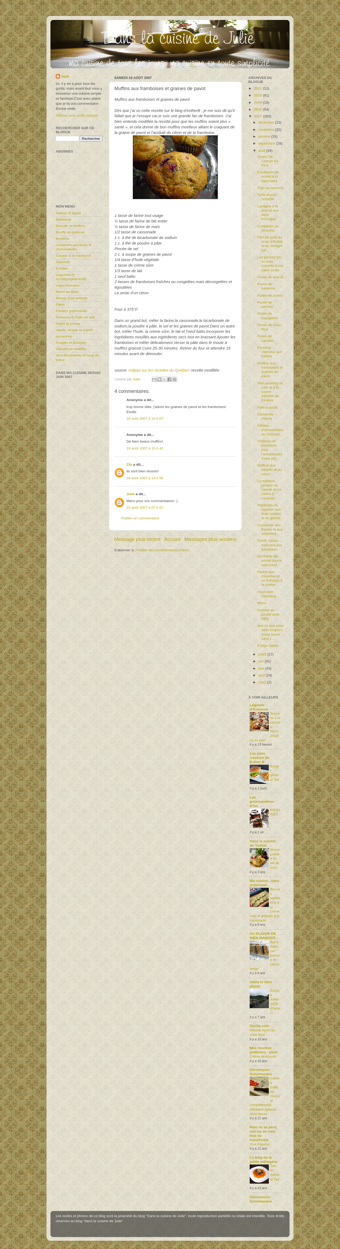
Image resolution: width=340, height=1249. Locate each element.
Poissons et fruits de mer (75, 317)
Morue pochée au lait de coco (275, 858)
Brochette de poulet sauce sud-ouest (269, 560)
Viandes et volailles (71, 349)
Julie (130, 494)
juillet (262, 654)
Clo (129, 464)
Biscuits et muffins (70, 226)
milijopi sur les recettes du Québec (159, 370)
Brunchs (62, 239)
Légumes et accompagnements (71, 277)
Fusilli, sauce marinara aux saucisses (269, 545)
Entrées (62, 268)
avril (262, 675)
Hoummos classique (266, 594)
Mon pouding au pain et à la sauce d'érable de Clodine (270, 391)
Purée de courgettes (267, 316)
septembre (267, 143)
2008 (258, 109)
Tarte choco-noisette (267, 197)
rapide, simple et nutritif (74, 330)
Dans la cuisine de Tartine (263, 843)
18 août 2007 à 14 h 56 (144, 478)
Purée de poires (270, 295)
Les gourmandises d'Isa (262, 801)
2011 (258, 88)
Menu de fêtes (67, 292)
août (262, 151)
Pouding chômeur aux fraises (269, 352)
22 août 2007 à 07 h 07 (144, 508)
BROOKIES (275, 812)
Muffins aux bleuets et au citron (269, 469)
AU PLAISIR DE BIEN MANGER (263, 936)
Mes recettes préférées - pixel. (264, 1050)
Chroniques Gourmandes (261, 1072)
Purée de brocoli (270, 277)
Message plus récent (137, 539)
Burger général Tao (274, 772)
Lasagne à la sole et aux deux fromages (268, 212)
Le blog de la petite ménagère (263, 1159)
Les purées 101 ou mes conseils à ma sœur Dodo (270, 263)
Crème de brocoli (263, 1056)
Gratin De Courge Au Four (267, 161)
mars (262, 682)
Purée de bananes (266, 286)
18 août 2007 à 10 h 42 (144, 448)
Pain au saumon (270, 188)
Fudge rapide (268, 645)
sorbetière (64, 336)
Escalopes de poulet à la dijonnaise (268, 176)
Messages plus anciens (210, 539)
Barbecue (63, 219)
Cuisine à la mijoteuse (73, 256)
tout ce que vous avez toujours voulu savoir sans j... (270, 632)
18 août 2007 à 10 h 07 (144, 418)
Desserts (63, 262)
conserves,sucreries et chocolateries (74, 247)
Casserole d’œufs (265, 416)
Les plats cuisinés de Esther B (259, 757)
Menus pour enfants (71, 298)
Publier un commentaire (140, 518)
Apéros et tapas (68, 213)
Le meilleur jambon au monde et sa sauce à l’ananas (269, 489)
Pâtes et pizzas (68, 324)
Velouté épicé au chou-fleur (262, 1032)
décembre (266, 122)
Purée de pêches (265, 304)
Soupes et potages (71, 342)
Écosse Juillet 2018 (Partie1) (275, 1002)
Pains (60, 304)
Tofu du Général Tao (275, 1172)
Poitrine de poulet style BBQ (268, 614)
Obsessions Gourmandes (261, 1199)
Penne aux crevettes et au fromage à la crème (270, 578)
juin (261, 661)
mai (261, 668)
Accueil (172, 539)
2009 (258, 102)
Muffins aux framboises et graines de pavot (270, 369)
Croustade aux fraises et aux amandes (270, 529)
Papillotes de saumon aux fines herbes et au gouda (269, 511)
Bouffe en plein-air (70, 232)
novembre (266, 130)
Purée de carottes (265, 338)
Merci (261, 603)
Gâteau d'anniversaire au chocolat (270, 429)
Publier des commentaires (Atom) (163, 550)
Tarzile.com (259, 1026)
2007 (258, 116)
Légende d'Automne (259, 707)
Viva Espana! (260, 1144)
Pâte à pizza (267, 407)
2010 (258, 95)
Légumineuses (67, 285)
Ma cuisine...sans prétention (264, 883)
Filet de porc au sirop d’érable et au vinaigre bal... (270, 243)
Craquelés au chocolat (268, 228)
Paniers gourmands (71, 311)
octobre (264, 136)
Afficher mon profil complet (77, 115)
